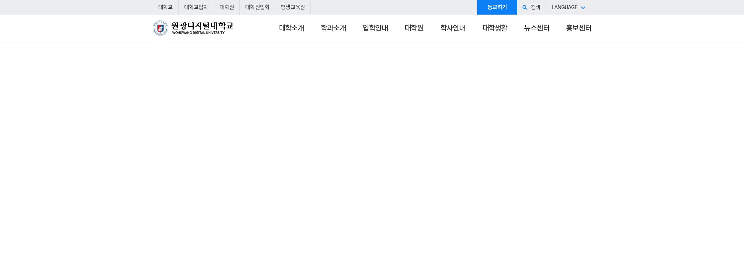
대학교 (165, 7)
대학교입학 (196, 7)
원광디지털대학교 (193, 31)
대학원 (227, 7)
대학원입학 (257, 7)
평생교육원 (293, 7)
